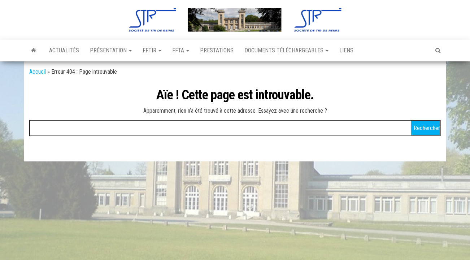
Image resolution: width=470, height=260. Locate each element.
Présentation (111, 50)
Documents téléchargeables (286, 50)
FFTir (152, 50)
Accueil (37, 71)
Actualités (64, 50)
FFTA (180, 50)
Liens (346, 50)
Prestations (217, 50)
